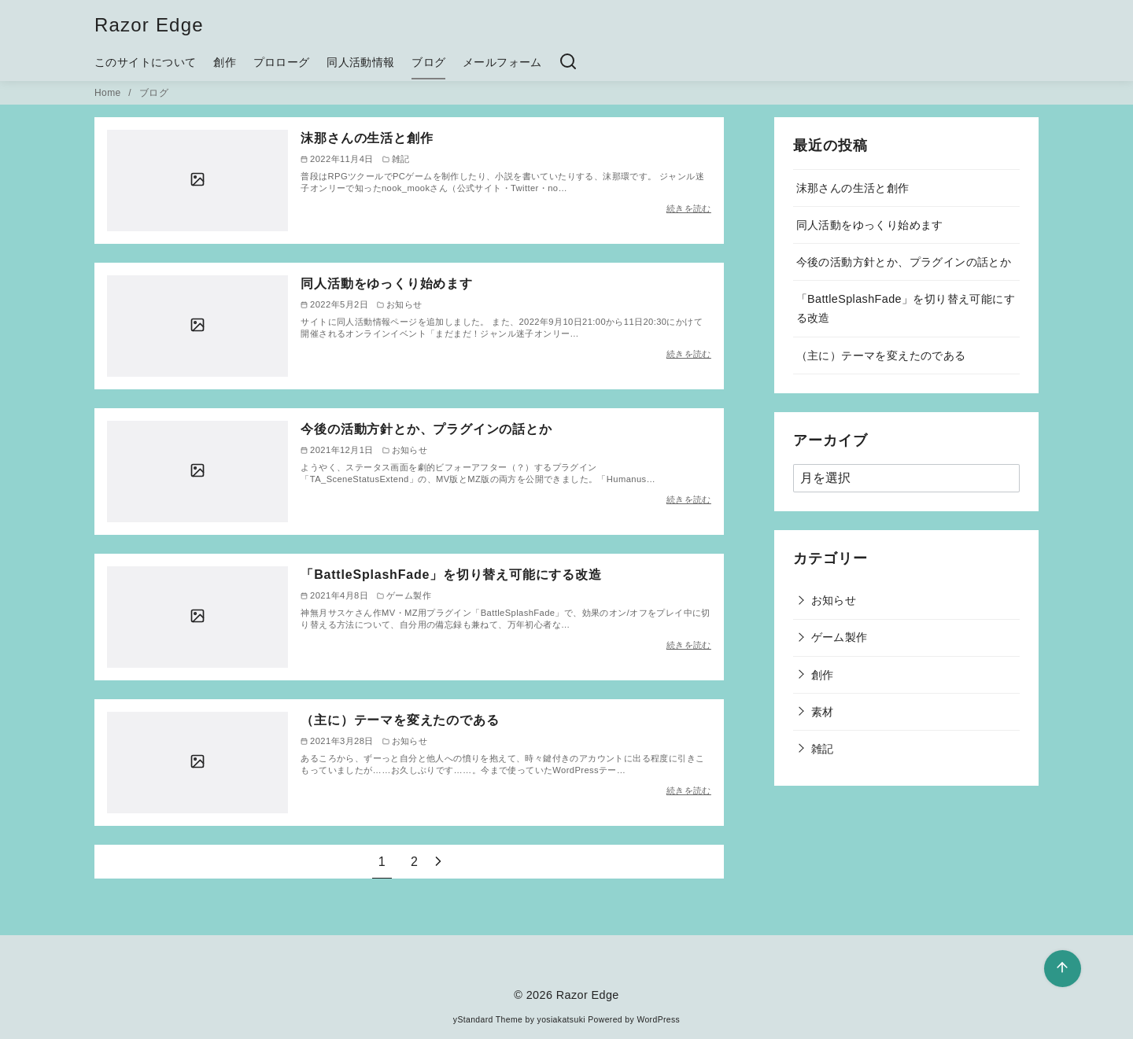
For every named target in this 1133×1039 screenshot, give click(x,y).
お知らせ (834, 600)
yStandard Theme (487, 1019)
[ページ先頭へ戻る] (1062, 968)
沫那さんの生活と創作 (367, 138)
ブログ (428, 62)
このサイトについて (145, 62)
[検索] (568, 62)
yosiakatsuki (561, 1019)
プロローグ (281, 62)
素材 (822, 712)
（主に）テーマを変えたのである (400, 720)
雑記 (822, 748)
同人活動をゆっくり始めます (386, 283)
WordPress (658, 1019)
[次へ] (438, 861)
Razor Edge (149, 24)
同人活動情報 (360, 62)
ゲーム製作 (839, 637)
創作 (224, 62)
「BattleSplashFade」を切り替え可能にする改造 (451, 574)
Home (109, 92)
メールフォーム (502, 62)
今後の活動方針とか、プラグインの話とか (426, 429)
